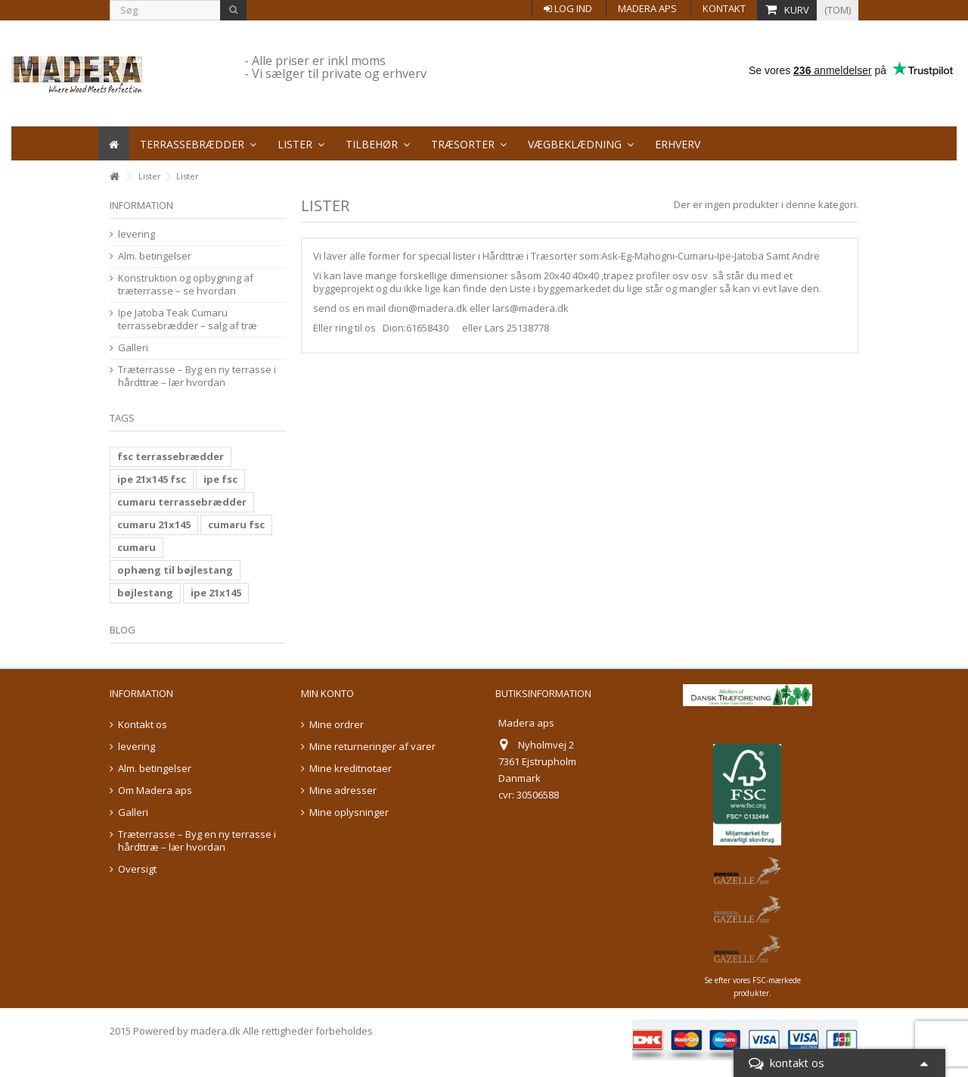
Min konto (327, 693)
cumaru (136, 547)
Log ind (568, 8)
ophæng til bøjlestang (175, 570)
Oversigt (137, 869)
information (141, 205)
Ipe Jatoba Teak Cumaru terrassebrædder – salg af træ (187, 319)
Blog (122, 630)
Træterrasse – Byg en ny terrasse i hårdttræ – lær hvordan (197, 376)
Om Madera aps (155, 790)
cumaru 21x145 (154, 524)
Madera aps (647, 8)
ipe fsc (220, 479)
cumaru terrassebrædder (182, 502)
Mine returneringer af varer (372, 746)
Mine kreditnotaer (350, 768)
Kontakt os (142, 724)
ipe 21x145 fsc (151, 479)
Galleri (133, 347)
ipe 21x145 (216, 592)
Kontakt (724, 8)
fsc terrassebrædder (170, 456)
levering (136, 234)
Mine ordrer (336, 724)
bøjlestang (145, 592)
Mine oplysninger (349, 812)
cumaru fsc (236, 524)
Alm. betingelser (154, 256)
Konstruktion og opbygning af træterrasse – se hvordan (185, 284)
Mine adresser (343, 790)
